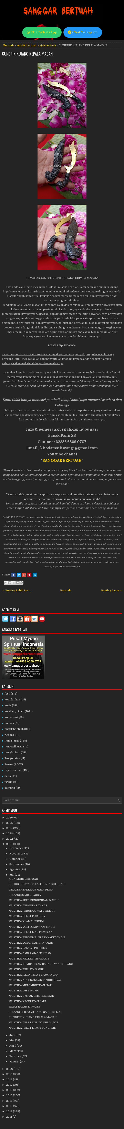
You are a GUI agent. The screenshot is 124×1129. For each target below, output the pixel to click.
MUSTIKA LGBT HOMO (24, 990)
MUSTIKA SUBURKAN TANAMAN (31, 942)
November (16, 853)
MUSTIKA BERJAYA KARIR (26, 969)
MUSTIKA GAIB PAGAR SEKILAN (30, 953)
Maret (13, 1050)
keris (7, 705)
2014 (9, 1100)
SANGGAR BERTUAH (62, 460)
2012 (9, 1111)
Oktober (15, 858)
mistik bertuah (26, 45)
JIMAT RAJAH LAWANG (24, 1006)
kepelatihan (12, 699)
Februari (15, 1056)
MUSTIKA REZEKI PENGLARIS (29, 958)
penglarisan (12, 752)
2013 (9, 1106)
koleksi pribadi (14, 711)
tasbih (8, 781)
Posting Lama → (111, 590)
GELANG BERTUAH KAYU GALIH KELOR (35, 1011)
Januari (14, 1061)
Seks (7, 776)
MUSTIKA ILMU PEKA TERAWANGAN (34, 974)
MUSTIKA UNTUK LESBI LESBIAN (31, 995)
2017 (9, 1084)
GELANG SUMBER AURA (25, 894)
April (13, 1045)
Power (8, 764)
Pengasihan (12, 746)
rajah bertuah (47, 45)
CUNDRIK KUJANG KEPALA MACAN (27, 53)
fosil (7, 693)
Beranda (8, 45)
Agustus (15, 869)
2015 (9, 1095)
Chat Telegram (82, 32)
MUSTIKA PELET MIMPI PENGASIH (32, 1027)
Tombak (9, 787)
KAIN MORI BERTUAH (23, 878)
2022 (9, 838)
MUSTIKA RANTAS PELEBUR (28, 948)
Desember (16, 848)
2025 (9, 822)
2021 (9, 844)
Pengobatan (12, 758)
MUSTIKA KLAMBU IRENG (26, 921)
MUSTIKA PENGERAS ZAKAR (28, 905)
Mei (12, 1040)
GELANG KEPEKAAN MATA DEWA (31, 889)
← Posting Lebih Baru (16, 590)
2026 (9, 817)
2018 (9, 1079)
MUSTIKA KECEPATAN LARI (27, 1001)
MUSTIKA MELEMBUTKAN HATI (30, 985)
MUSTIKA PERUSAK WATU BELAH (32, 910)
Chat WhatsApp (42, 32)
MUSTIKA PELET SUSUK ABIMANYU (33, 1022)
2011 (9, 1116)
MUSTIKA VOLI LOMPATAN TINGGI (32, 926)
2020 (10, 1068)
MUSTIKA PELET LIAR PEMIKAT (30, 932)
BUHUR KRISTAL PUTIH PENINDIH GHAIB (37, 884)
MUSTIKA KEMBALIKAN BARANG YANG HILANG (41, 964)
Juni (12, 1035)
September (17, 864)
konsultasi (11, 717)
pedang (9, 734)
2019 (9, 1074)
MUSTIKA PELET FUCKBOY (27, 916)
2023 (9, 833)
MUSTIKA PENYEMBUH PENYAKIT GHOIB (37, 937)
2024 (9, 828)
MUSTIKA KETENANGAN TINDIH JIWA (35, 979)
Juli (12, 874)
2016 (9, 1090)
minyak (9, 723)
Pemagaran (11, 740)
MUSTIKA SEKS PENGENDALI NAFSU (34, 900)
